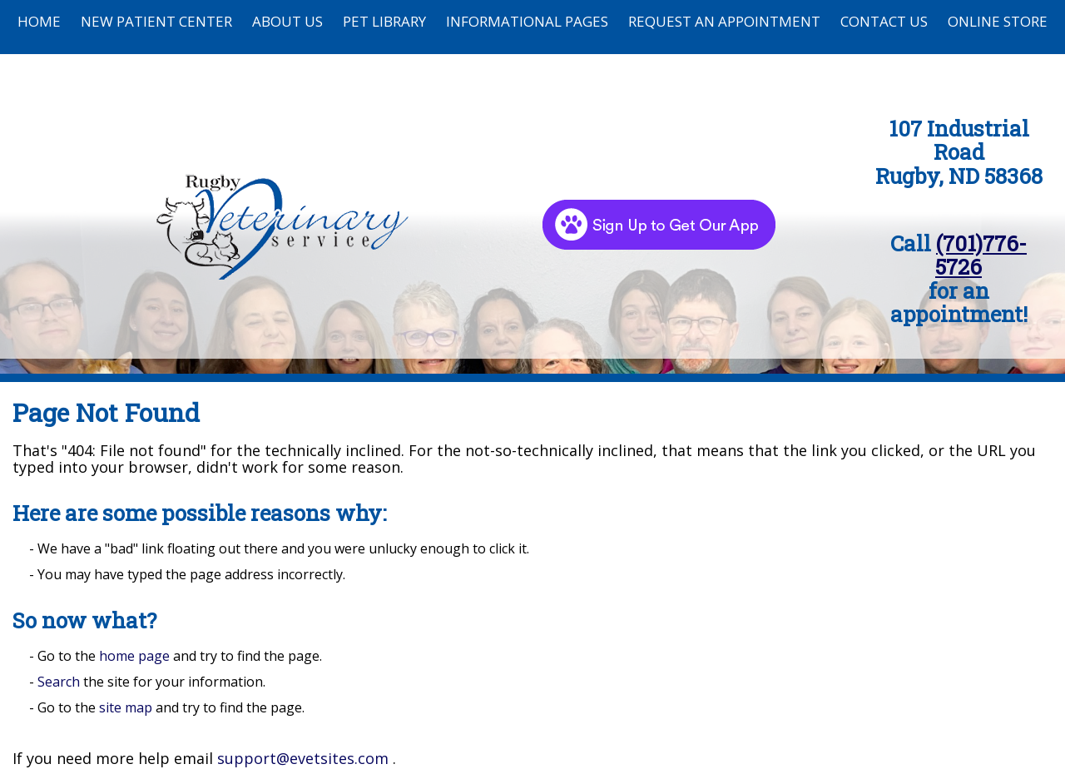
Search (58, 681)
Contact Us (884, 21)
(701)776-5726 (981, 254)
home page (134, 656)
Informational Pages (527, 21)
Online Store (998, 21)
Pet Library (384, 21)
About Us (287, 21)
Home (39, 21)
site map (125, 707)
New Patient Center (156, 21)
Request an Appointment (724, 21)
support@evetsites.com (303, 758)
